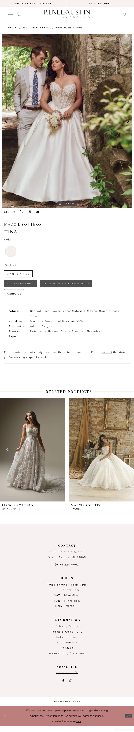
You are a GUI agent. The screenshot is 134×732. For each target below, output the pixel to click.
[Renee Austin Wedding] (67, 14)
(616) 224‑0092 (67, 570)
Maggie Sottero (36, 27)
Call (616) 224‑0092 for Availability (80, 288)
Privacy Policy (67, 631)
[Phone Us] (100, 3)
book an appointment (24, 288)
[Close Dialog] (5, 722)
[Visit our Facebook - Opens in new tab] (63, 687)
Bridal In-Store (69, 27)
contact (107, 357)
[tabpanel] (67, 121)
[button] (10, 14)
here (78, 727)
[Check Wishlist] (124, 14)
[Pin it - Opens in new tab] (30, 212)
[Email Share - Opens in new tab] (37, 212)
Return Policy (67, 642)
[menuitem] (33, 3)
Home (12, 27)
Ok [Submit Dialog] (128, 722)
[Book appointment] (33, 3)
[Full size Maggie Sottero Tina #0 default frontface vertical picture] (67, 121)
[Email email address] (67, 678)
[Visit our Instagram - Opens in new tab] (70, 687)
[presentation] (32, 455)
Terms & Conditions (67, 637)
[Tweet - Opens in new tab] (21, 212)
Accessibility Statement (67, 658)
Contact (67, 653)
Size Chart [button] (12, 265)
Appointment (67, 647)
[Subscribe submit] (79, 678)
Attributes (14, 299)
